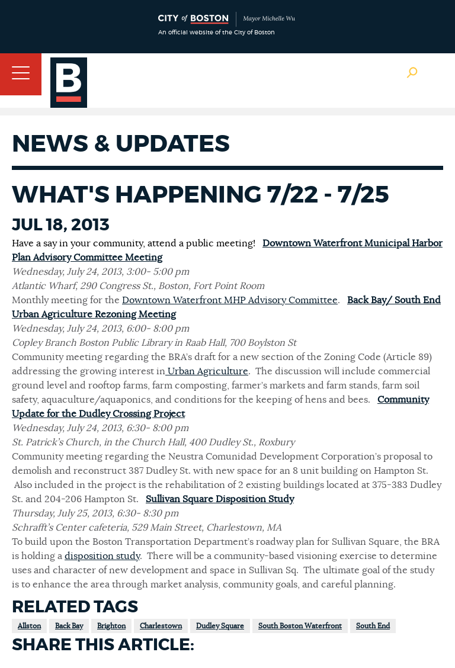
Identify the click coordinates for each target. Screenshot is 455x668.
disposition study (102, 556)
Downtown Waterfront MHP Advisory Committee (230, 300)
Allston (29, 626)
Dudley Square (220, 626)
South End (373, 626)
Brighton (111, 626)
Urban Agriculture (206, 371)
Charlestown (161, 626)
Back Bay (69, 626)
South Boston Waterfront (300, 626)
